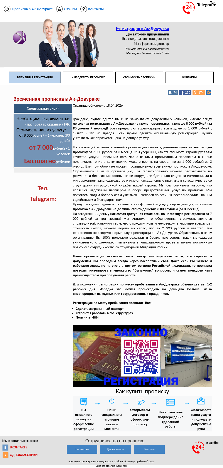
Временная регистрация (35, 77)
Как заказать (82, 449)
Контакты (189, 77)
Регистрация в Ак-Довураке (142, 28)
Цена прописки (115, 449)
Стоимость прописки (139, 77)
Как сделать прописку (88, 77)
